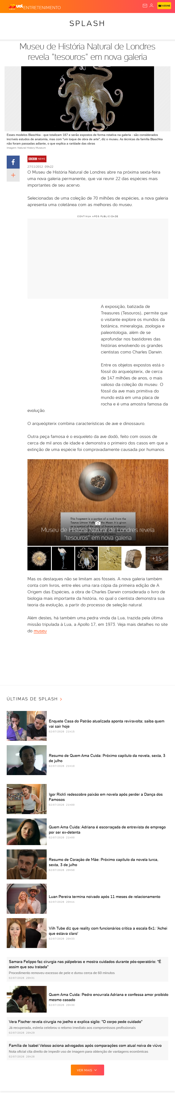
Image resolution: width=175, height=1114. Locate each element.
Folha (110, 19)
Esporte (126, 19)
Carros (76, 19)
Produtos (10, 19)
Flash (26, 19)
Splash (161, 19)
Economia (94, 19)
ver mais (87, 1070)
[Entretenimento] (42, 6)
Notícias (42, 19)
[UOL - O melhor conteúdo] (15, 6)
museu (40, 630)
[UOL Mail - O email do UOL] (145, 5)
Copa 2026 (144, 19)
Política (59, 19)
